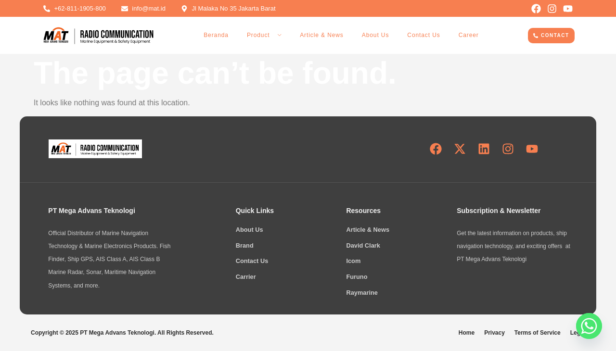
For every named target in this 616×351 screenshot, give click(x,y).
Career (469, 35)
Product (264, 35)
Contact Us (423, 35)
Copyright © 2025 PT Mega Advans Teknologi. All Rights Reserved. (122, 332)
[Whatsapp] (589, 326)
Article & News (322, 35)
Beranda (216, 35)
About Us (375, 35)
